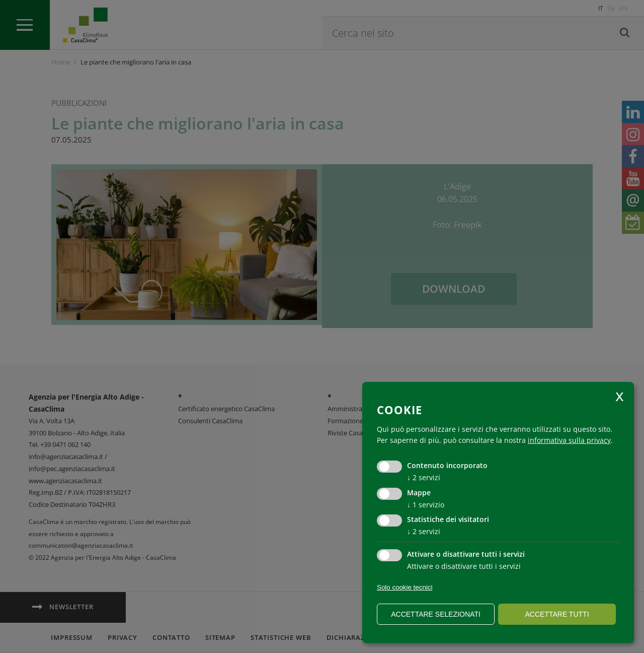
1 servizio (425, 504)
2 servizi (423, 477)
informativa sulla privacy (569, 440)
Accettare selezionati (435, 614)
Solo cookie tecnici (404, 587)
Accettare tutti (557, 614)
